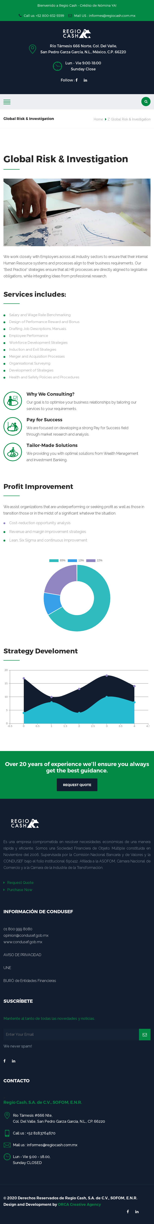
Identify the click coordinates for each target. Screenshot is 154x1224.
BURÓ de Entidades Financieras (29, 981)
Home (98, 119)
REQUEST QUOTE (77, 785)
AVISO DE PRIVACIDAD (22, 955)
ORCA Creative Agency (79, 1204)
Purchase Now (17, 890)
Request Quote (18, 882)
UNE (7, 968)
